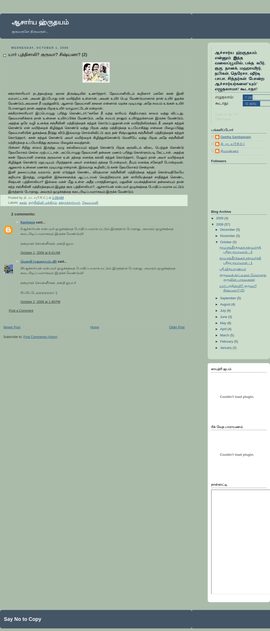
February (227, 341)
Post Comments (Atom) (40, 337)
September (228, 298)
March (225, 335)
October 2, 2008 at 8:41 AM (40, 253)
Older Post (177, 327)
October (226, 242)
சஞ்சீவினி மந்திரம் (43, 203)
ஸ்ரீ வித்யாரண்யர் (232, 269)
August (225, 304)
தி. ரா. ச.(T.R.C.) (232, 144)
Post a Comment (21, 311)
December (228, 230)
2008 (220, 224)
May (223, 323)
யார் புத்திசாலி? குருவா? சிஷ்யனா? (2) (47, 54)
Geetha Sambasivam (235, 137)
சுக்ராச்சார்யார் (69, 203)
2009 (220, 218)
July (223, 311)
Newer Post (11, 327)
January (226, 348)
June (224, 317)
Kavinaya (28, 222)
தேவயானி (90, 203)
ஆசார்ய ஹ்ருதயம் (40, 22)
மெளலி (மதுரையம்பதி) (39, 261)
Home (94, 327)
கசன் (23, 203)
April (224, 329)
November (228, 236)
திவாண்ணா (229, 151)
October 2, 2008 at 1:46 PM (40, 302)
